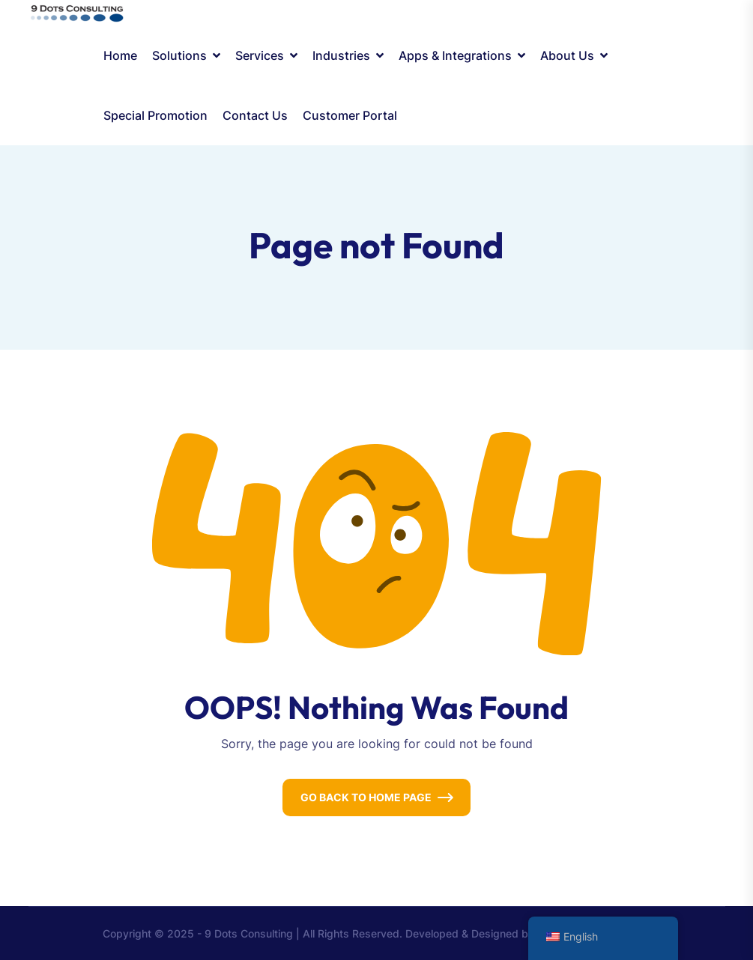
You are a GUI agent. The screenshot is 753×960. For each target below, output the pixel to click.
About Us (567, 55)
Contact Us (255, 115)
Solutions (179, 55)
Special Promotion (155, 115)
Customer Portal (350, 115)
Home (120, 55)
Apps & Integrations (455, 55)
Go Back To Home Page (366, 797)
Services (259, 55)
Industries (341, 55)
